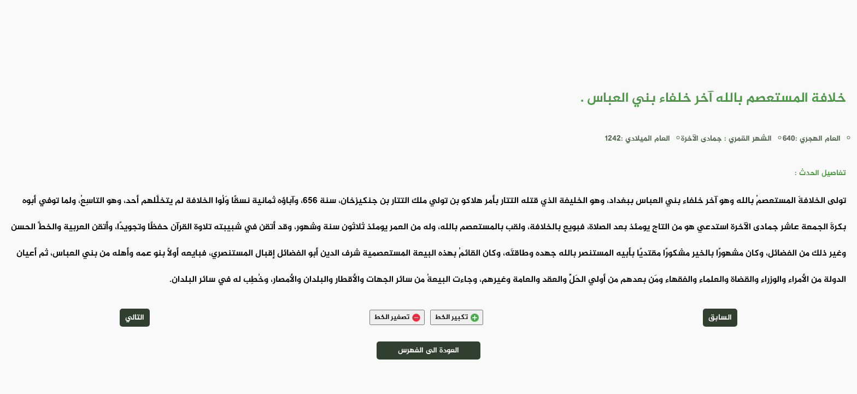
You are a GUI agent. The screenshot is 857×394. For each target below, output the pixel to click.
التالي (134, 317)
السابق (720, 317)
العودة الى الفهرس (428, 350)
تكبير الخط (457, 317)
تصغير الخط (397, 317)
